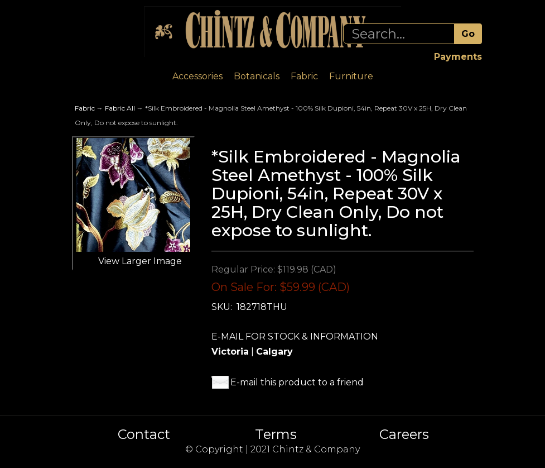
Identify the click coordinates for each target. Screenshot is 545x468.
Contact (144, 434)
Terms (276, 434)
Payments (458, 56)
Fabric (304, 76)
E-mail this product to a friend (297, 382)
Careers (404, 434)
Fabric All (120, 108)
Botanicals (256, 76)
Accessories (197, 76)
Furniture (351, 76)
